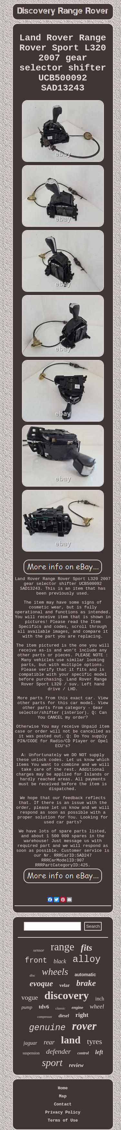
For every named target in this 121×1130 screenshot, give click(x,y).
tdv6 (44, 1007)
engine (77, 1007)
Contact (63, 1104)
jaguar (30, 1043)
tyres (94, 1041)
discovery (66, 995)
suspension (31, 1053)
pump (27, 1007)
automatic (85, 974)
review (76, 1065)
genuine (47, 1028)
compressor (44, 1017)
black (60, 961)
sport (52, 1062)
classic (60, 1008)
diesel (63, 1015)
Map (62, 1096)
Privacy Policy (62, 1112)
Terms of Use (63, 1120)
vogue (29, 997)
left (99, 1052)
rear (49, 1042)
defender (58, 1051)
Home (63, 1088)
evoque (41, 983)
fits (86, 948)
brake (86, 983)
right (82, 1014)
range (62, 947)
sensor (38, 950)
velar (64, 985)
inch (99, 998)
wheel (97, 1006)
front (36, 960)
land (70, 1040)
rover (84, 1026)
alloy (87, 959)
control (83, 1053)
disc (32, 975)
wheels (55, 971)
